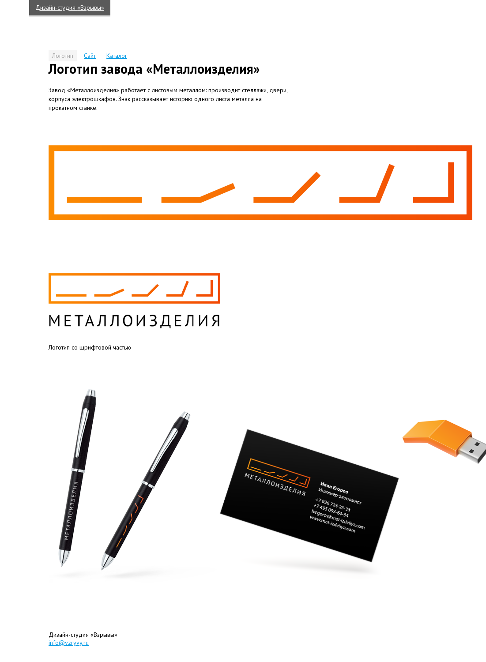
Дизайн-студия (69, 7)
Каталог (116, 56)
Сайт (90, 56)
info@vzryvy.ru (69, 643)
